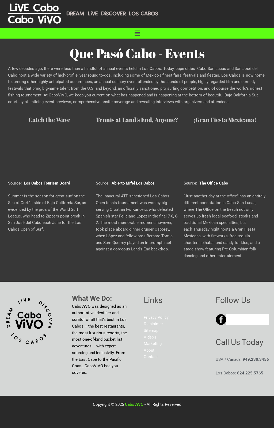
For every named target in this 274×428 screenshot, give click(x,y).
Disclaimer (153, 324)
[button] (137, 33)
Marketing (153, 343)
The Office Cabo (213, 183)
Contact (151, 357)
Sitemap (151, 330)
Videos (150, 337)
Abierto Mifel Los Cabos (133, 183)
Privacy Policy (156, 317)
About (149, 350)
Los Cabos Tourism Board (47, 183)
